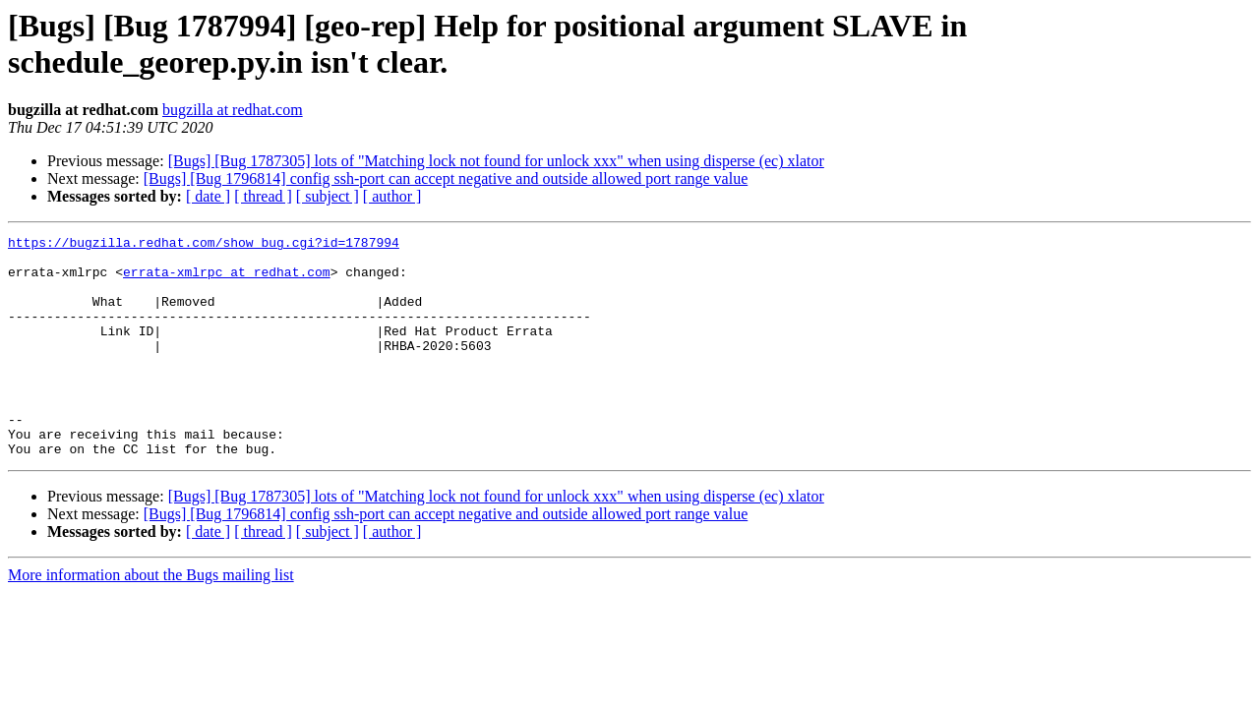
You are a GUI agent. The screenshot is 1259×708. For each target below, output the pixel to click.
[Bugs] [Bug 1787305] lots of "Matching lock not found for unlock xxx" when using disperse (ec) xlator (496, 160)
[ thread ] (263, 196)
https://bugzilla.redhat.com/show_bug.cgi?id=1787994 (203, 245)
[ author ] (392, 196)
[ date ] (208, 196)
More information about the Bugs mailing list (151, 619)
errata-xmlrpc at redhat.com (226, 280)
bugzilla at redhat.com (232, 109)
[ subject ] (327, 196)
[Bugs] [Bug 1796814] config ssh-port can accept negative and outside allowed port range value (446, 178)
